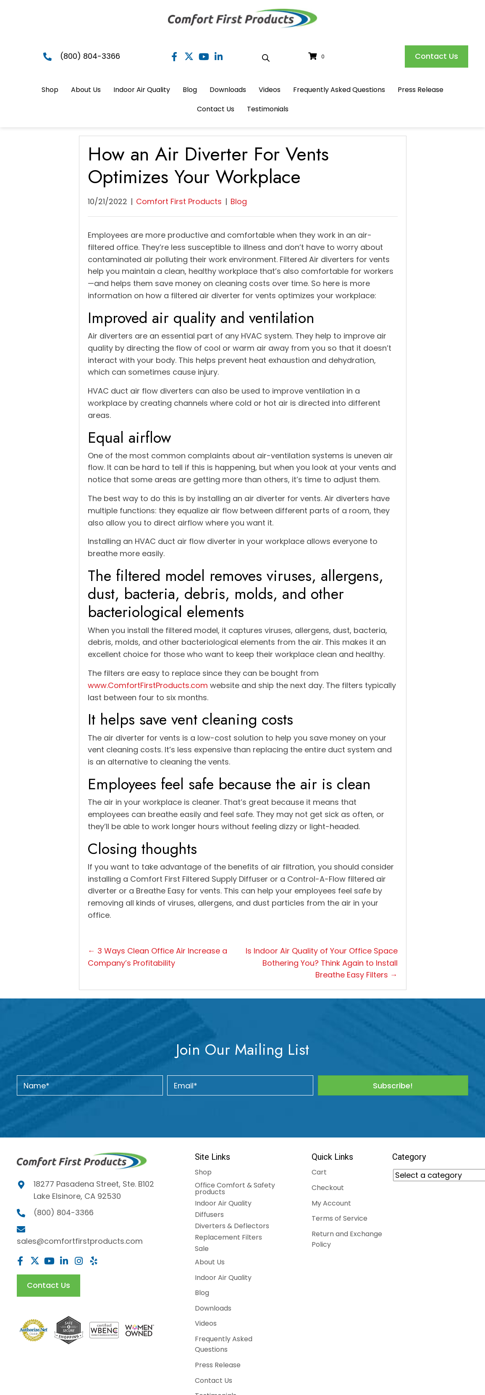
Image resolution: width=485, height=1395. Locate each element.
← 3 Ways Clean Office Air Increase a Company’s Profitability (157, 957)
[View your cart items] (317, 56)
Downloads (213, 1308)
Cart (319, 1172)
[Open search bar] (266, 56)
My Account (331, 1203)
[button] (174, 56)
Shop (203, 1172)
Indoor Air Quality (223, 1203)
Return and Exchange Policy (347, 1239)
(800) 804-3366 (90, 56)
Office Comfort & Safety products (235, 1188)
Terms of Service (339, 1218)
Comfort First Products (179, 201)
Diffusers (209, 1214)
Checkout (328, 1188)
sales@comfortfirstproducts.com (80, 1242)
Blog (239, 201)
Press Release (218, 1365)
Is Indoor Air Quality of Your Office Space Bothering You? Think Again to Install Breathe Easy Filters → (322, 963)
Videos (206, 1323)
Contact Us (213, 1380)
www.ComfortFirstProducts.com (148, 685)
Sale (202, 1248)
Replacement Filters (228, 1237)
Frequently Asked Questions (223, 1344)
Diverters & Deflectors (232, 1226)
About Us (210, 1262)
